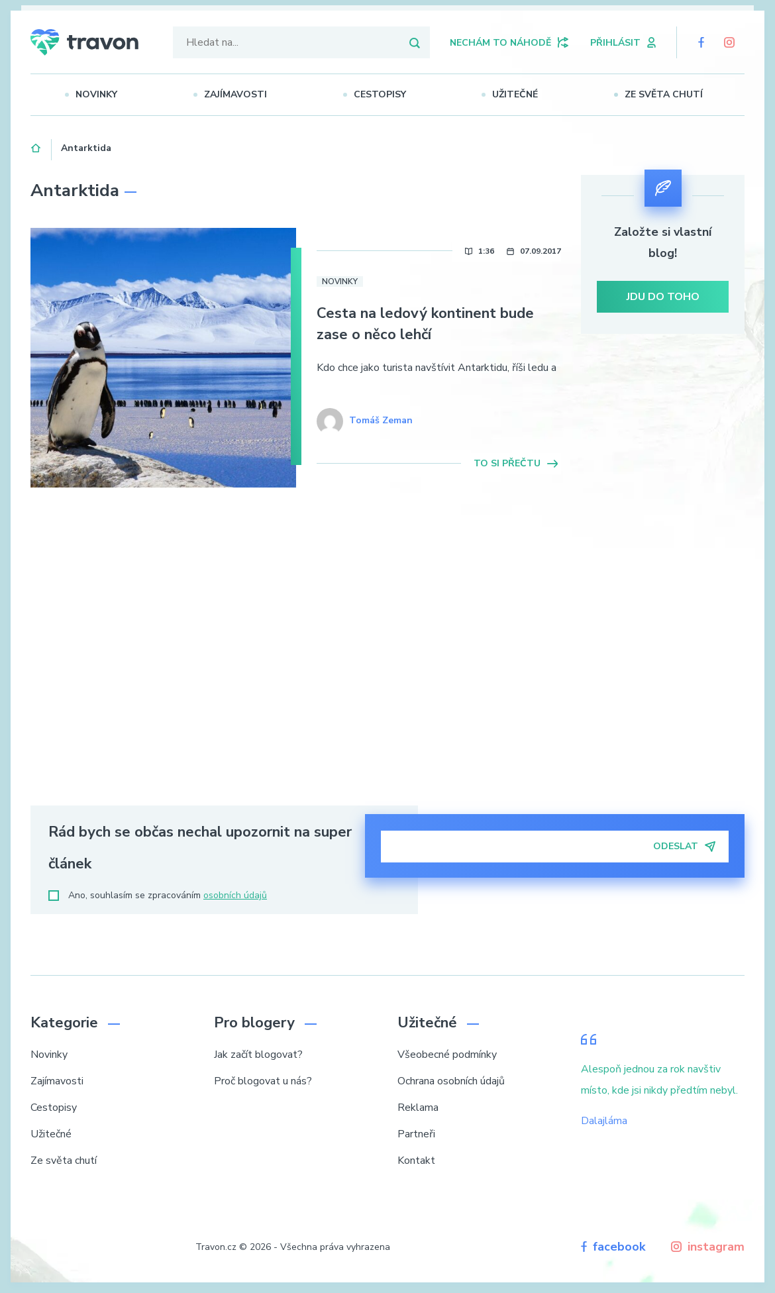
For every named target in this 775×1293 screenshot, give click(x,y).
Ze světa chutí (669, 94)
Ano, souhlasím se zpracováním (157, 895)
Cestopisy (384, 94)
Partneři (416, 1134)
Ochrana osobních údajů (451, 1081)
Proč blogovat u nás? (263, 1081)
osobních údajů (235, 895)
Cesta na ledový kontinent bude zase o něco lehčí (425, 323)
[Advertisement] (663, 575)
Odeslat (684, 846)
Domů (36, 146)
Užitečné (520, 94)
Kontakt (416, 1160)
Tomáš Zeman (381, 420)
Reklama (418, 1107)
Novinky (101, 94)
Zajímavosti (240, 94)
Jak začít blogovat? (258, 1054)
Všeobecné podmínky (447, 1054)
